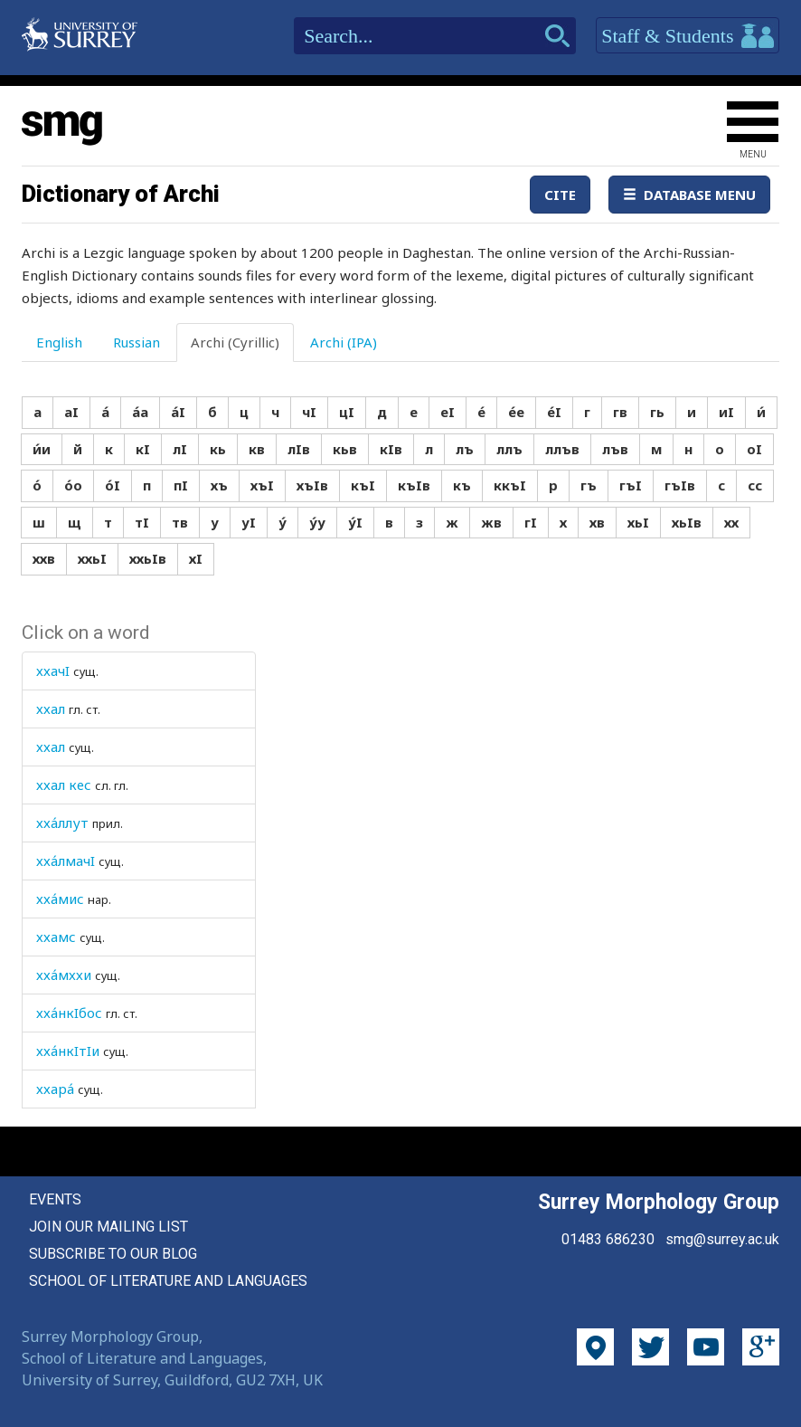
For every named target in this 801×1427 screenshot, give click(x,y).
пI (181, 485)
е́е (516, 412)
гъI (630, 485)
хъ (219, 485)
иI (726, 412)
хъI (262, 485)
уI (248, 522)
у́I (355, 522)
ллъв (562, 449)
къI (363, 485)
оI (754, 449)
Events (55, 1199)
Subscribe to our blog (113, 1253)
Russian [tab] (136, 342)
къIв (414, 485)
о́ (37, 485)
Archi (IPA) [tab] (343, 342)
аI (71, 412)
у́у (317, 522)
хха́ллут (62, 822)
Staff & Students (687, 36)
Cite (560, 195)
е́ (481, 412)
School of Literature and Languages (168, 1280)
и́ (761, 412)
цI (346, 412)
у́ (282, 522)
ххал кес (63, 784)
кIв (391, 449)
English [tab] (59, 342)
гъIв (679, 485)
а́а (140, 412)
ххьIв (147, 558)
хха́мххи (63, 975)
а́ (105, 412)
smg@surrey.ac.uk (722, 1239)
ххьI (92, 558)
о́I (112, 485)
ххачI (53, 670)
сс (755, 485)
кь (218, 449)
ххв (44, 558)
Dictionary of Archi (121, 193)
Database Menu (689, 195)
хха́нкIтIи (67, 1051)
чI (309, 412)
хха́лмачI (65, 860)
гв (620, 412)
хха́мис (60, 898)
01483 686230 (608, 1239)
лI (180, 449)
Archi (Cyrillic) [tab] (235, 342)
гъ (588, 485)
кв (257, 449)
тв (180, 522)
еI (447, 412)
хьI (638, 522)
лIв (298, 449)
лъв (615, 449)
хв (597, 522)
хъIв (312, 485)
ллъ (509, 449)
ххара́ (55, 1089)
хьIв (687, 522)
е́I (554, 412)
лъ (465, 449)
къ (462, 485)
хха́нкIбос (69, 1013)
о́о (73, 485)
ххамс (56, 937)
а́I (178, 412)
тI (142, 522)
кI (143, 449)
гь (657, 412)
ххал (50, 708)
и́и (42, 449)
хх (731, 522)
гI (530, 522)
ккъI (510, 485)
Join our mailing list (108, 1226)
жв (491, 522)
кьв (345, 449)
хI (196, 558)
